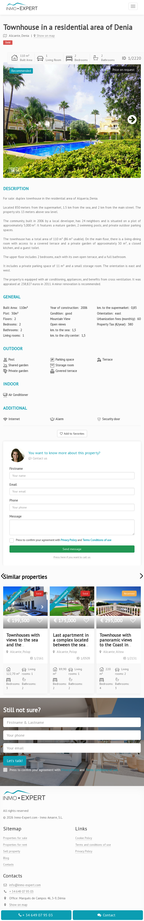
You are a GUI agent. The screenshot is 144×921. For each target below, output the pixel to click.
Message (15, 516)
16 (15, 170)
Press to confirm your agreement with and (63, 540)
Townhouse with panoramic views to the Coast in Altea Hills (116, 642)
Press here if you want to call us (72, 557)
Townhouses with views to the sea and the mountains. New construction (23, 644)
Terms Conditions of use (96, 540)
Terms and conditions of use (93, 845)
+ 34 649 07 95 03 (35, 915)
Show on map (44, 36)
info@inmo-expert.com (25, 885)
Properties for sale (15, 838)
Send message (72, 549)
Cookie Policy (83, 838)
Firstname (16, 469)
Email (13, 485)
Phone (13, 500)
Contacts (8, 864)
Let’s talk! (15, 760)
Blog (6, 858)
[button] (140, 575)
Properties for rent (15, 845)
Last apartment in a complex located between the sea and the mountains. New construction (71, 647)
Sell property (11, 851)
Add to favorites (72, 433)
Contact (106, 915)
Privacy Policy (69, 540)
